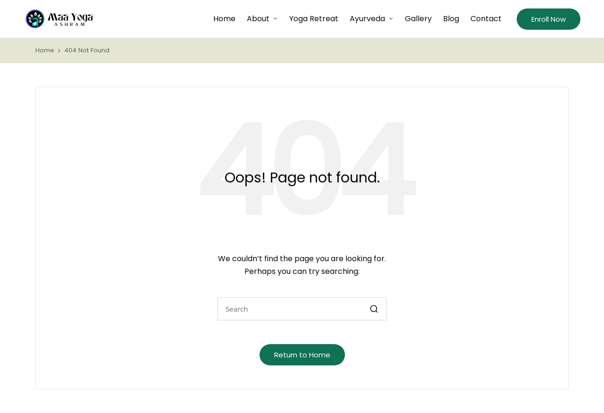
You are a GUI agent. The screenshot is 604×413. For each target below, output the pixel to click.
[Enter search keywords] (302, 309)
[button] (548, 19)
